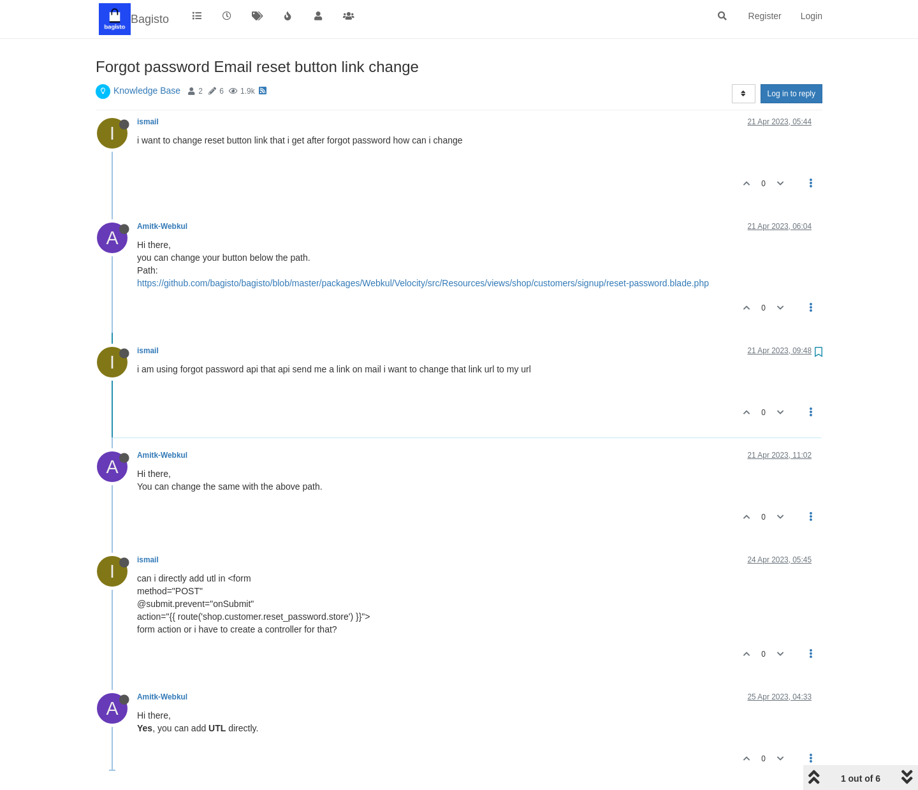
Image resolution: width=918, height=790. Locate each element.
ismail (148, 121)
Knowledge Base (146, 90)
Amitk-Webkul (162, 226)
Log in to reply (791, 93)
